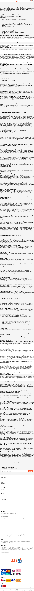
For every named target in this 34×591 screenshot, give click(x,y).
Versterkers (6, 541)
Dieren (20, 534)
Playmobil (23, 535)
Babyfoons (6, 513)
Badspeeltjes (9, 534)
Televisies (15, 541)
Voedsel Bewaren (7, 529)
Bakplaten (13, 547)
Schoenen (2, 513)
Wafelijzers (31, 548)
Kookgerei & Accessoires (4, 547)
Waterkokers (20, 548)
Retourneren (3, 483)
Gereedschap (12, 535)
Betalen (2, 482)
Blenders (7, 549)
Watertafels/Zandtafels (18, 535)
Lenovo (4, 554)
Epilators (2, 519)
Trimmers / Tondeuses (8, 518)
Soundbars (18, 541)
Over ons (2, 489)
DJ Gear (7, 542)
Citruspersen (28, 549)
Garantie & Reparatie (4, 484)
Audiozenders (11, 542)
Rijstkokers (27, 548)
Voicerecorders (3, 542)
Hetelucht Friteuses (28, 547)
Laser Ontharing (29, 518)
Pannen (10, 547)
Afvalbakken (2, 529)
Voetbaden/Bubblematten (16, 518)
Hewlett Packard (10, 554)
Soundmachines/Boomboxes (25, 541)
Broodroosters (3, 549)
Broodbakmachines (18, 547)
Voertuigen (30, 535)
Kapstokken (12, 529)
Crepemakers (19, 549)
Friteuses (23, 547)
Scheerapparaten (23, 518)
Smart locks (2, 541)
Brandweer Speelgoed (25, 534)
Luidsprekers (11, 541)
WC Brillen (16, 529)
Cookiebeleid (3, 493)
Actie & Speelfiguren (4, 534)
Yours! (2, 554)
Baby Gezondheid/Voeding (12, 513)
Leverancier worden (4, 498)
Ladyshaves (2, 518)
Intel (7, 554)
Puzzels (27, 535)
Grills (32, 547)
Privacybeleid (3, 492)
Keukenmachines (3, 548)
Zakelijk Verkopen (3, 499)
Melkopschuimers (15, 548)
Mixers (24, 548)
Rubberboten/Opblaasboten (5, 536)
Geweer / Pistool (7, 535)
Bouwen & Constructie (15, 534)
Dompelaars (24, 549)
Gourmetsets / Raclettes (13, 549)
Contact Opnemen (4, 479)
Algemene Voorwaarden (5, 490)
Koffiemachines (9, 548)
